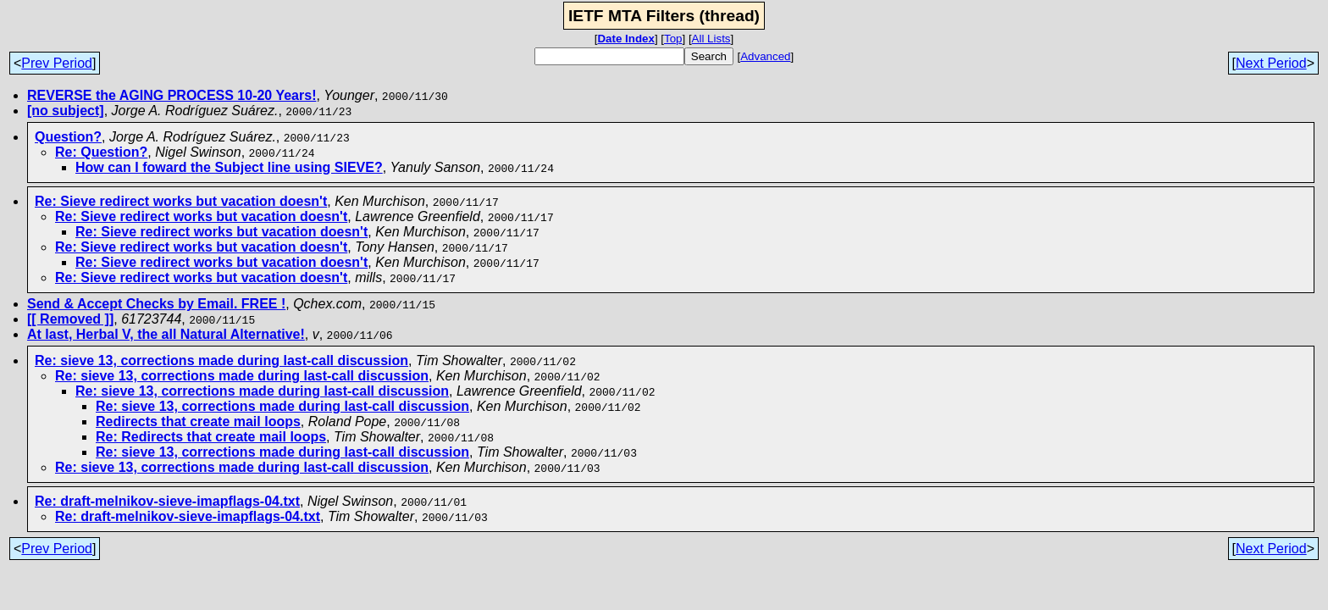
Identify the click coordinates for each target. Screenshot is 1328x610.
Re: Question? (101, 152)
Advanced (765, 56)
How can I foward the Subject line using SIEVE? (229, 167)
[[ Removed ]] (70, 319)
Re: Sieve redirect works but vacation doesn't (181, 201)
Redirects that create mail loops (198, 421)
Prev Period (56, 63)
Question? (68, 137)
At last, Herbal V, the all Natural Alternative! (166, 334)
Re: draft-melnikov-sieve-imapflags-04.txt (167, 501)
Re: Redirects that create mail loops (211, 437)
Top (673, 38)
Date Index (625, 38)
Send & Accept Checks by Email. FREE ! (156, 304)
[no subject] (65, 110)
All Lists (711, 38)
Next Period (1271, 63)
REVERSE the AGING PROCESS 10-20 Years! (171, 95)
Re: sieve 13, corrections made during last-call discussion (221, 360)
